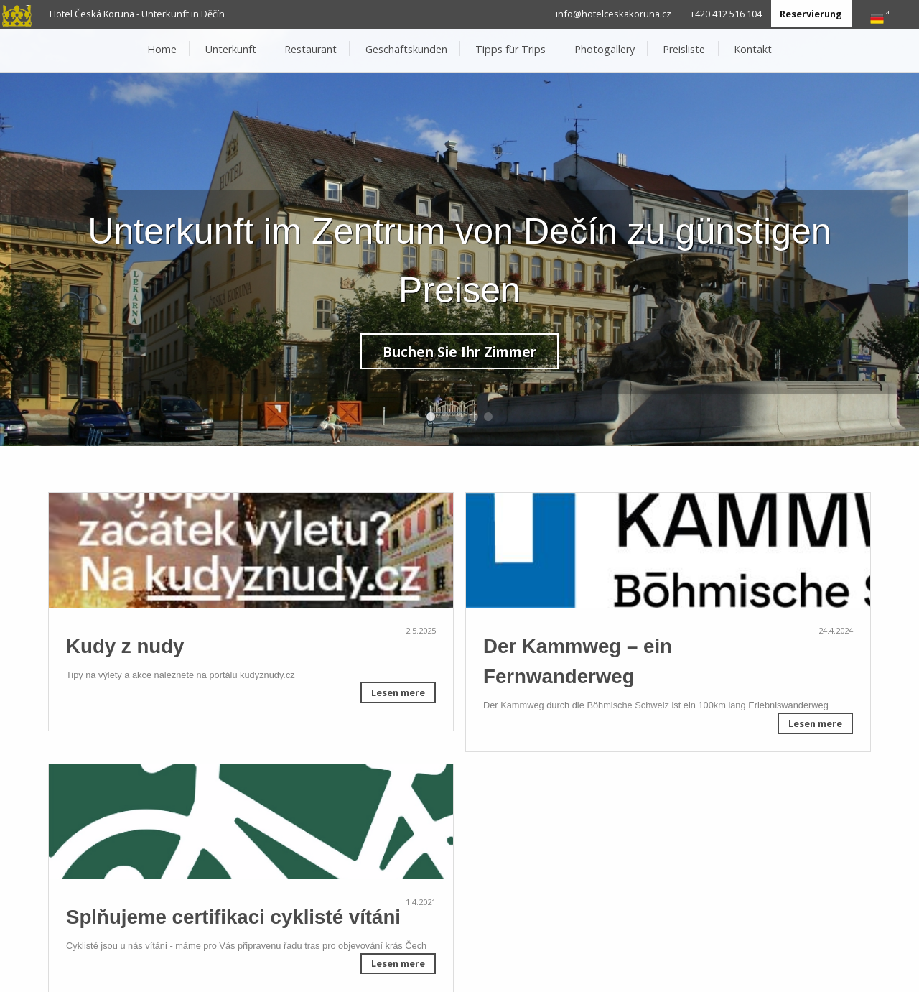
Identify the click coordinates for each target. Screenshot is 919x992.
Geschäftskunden (406, 49)
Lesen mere (398, 692)
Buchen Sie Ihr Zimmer (459, 351)
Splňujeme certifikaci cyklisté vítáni (233, 917)
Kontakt (753, 49)
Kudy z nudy (125, 646)
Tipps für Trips (510, 49)
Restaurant (310, 49)
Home (162, 49)
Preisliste (684, 49)
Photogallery (604, 49)
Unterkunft (230, 49)
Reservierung (811, 13)
